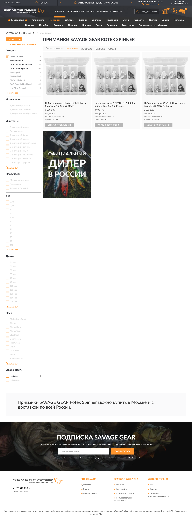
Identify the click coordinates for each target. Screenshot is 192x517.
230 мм (13, 302)
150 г (12, 245)
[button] (150, 4)
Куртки (153, 20)
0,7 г (12, 202)
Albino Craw (15, 327)
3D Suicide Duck (17, 80)
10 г (12, 222)
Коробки (43, 25)
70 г (12, 241)
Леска (99, 25)
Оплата (85, 489)
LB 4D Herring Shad (19, 69)
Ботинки (29, 25)
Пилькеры (179, 20)
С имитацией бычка (19, 135)
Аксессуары (128, 25)
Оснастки (139, 20)
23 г (12, 233)
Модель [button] (11, 50)
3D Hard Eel (15, 76)
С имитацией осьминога (21, 155)
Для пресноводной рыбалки (23, 113)
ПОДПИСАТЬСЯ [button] (122, 451)
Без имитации (16, 131)
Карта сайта (121, 489)
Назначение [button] (13, 99)
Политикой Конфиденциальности (93, 458)
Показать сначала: (54, 48)
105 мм (13, 290)
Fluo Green (15, 343)
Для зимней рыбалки (20, 106)
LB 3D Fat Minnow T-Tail (21, 65)
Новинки (102, 11)
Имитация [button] (12, 121)
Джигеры (58, 25)
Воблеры (69, 20)
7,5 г (12, 218)
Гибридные (15, 380)
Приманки (54, 20)
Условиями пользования (119, 458)
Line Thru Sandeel (18, 88)
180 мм (13, 298)
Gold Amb (14, 351)
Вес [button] (8, 195)
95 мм (13, 282)
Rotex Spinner (16, 57)
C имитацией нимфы (19, 127)
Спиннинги (38, 20)
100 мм (13, 286)
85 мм (13, 274)
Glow (12, 347)
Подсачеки (112, 20)
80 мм (13, 270)
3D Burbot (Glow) (18, 319)
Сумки (126, 20)
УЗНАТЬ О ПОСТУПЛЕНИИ (59, 125)
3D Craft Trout (16, 61)
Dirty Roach (15, 339)
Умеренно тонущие (19, 188)
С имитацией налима (20, 147)
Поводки (72, 25)
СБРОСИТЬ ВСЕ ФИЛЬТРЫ (23, 45)
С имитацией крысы (19, 139)
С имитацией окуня (19, 151)
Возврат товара (89, 494)
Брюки (165, 20)
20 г (12, 229)
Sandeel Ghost (16, 359)
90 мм (13, 278)
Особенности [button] (14, 370)
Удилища (96, 20)
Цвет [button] (9, 313)
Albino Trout (15, 331)
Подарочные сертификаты (153, 25)
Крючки (86, 25)
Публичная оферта (125, 494)
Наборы (13, 376)
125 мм (13, 294)
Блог (152, 485)
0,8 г (12, 206)
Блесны (83, 20)
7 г (11, 214)
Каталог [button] (59, 11)
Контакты (116, 11)
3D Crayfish (15, 73)
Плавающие (15, 184)
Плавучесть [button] (13, 174)
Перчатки (112, 25)
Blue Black (14, 335)
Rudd (12, 355)
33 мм (13, 262)
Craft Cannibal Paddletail (21, 84)
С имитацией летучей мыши (23, 143)
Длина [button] (10, 256)
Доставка (86, 485)
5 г (11, 210)
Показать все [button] (12, 93)
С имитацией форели (20, 163)
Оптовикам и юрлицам (80, 11)
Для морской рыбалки (20, 110)
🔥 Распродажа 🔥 (17, 20)
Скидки (153, 489)
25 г (12, 237)
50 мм (13, 266)
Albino (13, 323)
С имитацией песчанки (20, 159)
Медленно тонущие (19, 180)
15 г (12, 225)
